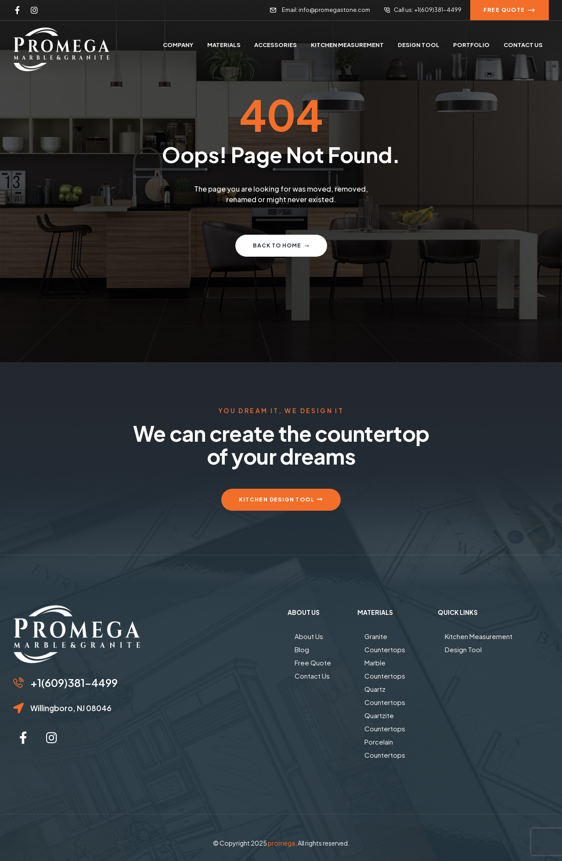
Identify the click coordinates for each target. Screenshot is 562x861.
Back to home (281, 245)
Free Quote (313, 662)
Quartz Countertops (384, 695)
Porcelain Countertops (384, 748)
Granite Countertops (384, 643)
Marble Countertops (384, 669)
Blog (302, 649)
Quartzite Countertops (384, 722)
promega (281, 843)
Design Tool (463, 649)
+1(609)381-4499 (74, 682)
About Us (309, 636)
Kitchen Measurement (478, 636)
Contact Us (312, 676)
